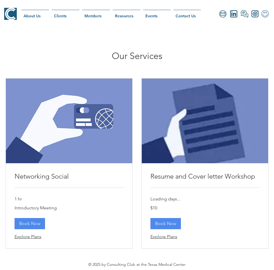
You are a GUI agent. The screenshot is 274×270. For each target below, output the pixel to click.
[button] (30, 223)
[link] (69, 176)
